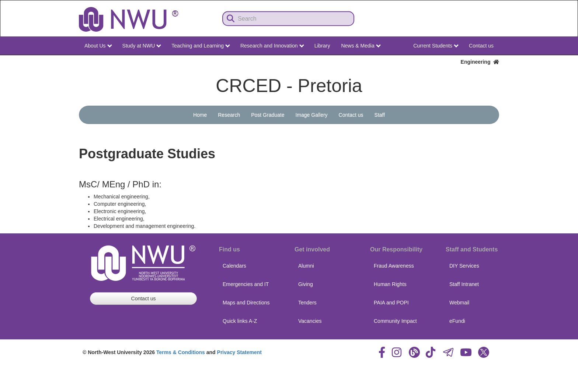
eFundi (457, 321)
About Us (98, 46)
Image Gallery (311, 115)
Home (200, 115)
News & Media (360, 46)
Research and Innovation (272, 46)
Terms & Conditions (180, 352)
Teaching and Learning (200, 46)
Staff (380, 115)
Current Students (436, 46)
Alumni (306, 266)
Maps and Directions (246, 303)
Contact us (481, 46)
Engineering (480, 62)
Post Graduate (267, 115)
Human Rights (390, 284)
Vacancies (310, 321)
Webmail (459, 303)
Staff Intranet (464, 284)
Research (229, 115)
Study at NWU (141, 46)
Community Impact (395, 321)
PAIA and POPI (391, 303)
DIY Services (464, 266)
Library (322, 46)
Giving (305, 284)
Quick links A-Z (240, 321)
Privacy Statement (239, 352)
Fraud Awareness (394, 266)
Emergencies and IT (246, 284)
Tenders (307, 303)
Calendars (234, 266)
